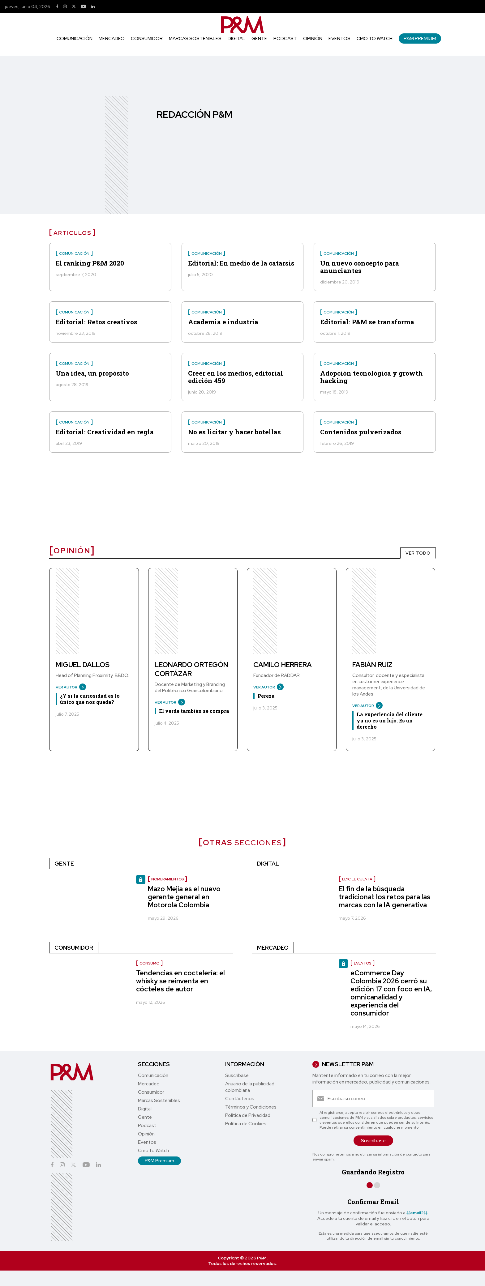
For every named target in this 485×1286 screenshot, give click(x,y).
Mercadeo (112, 39)
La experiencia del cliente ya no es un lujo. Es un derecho (390, 720)
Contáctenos (239, 1099)
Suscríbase (237, 1075)
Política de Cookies (245, 1124)
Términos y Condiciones (251, 1107)
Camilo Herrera (282, 664)
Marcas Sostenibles (195, 39)
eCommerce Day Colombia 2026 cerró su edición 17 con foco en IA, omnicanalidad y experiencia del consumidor (391, 993)
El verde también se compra (194, 711)
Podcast (285, 39)
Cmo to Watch (375, 39)
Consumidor (147, 39)
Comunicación (74, 39)
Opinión (312, 39)
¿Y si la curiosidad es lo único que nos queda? (90, 698)
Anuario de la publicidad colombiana (249, 1087)
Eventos (339, 39)
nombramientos (167, 879)
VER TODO (418, 553)
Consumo (149, 963)
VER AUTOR (68, 687)
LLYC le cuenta (357, 879)
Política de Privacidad (247, 1115)
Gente (259, 39)
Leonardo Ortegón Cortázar (191, 669)
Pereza (266, 695)
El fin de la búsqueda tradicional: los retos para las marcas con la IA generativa (384, 896)
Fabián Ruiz (372, 664)
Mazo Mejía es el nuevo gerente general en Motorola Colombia (184, 896)
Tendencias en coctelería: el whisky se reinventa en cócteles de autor (180, 981)
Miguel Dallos (82, 664)
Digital (236, 39)
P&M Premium (420, 38)
